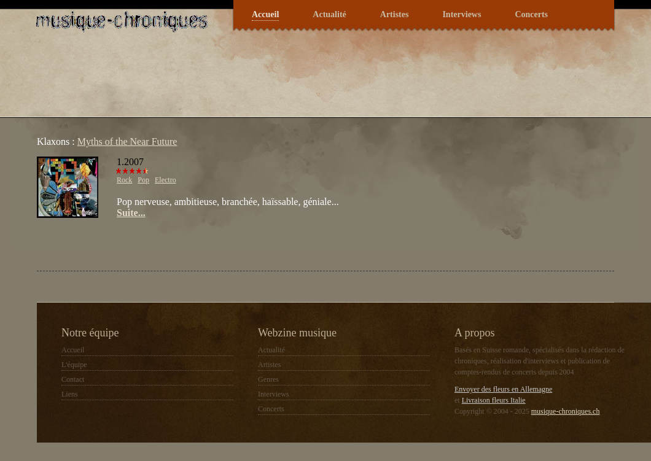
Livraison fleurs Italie (494, 400)
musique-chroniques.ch (565, 411)
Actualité (329, 14)
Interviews (461, 14)
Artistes (394, 14)
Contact (72, 379)
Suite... (131, 212)
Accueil (265, 14)
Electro (165, 180)
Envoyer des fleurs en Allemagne (503, 389)
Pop (143, 180)
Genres (268, 379)
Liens (69, 394)
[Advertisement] (180, 243)
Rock (124, 180)
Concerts (531, 14)
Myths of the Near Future (127, 141)
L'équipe (74, 364)
